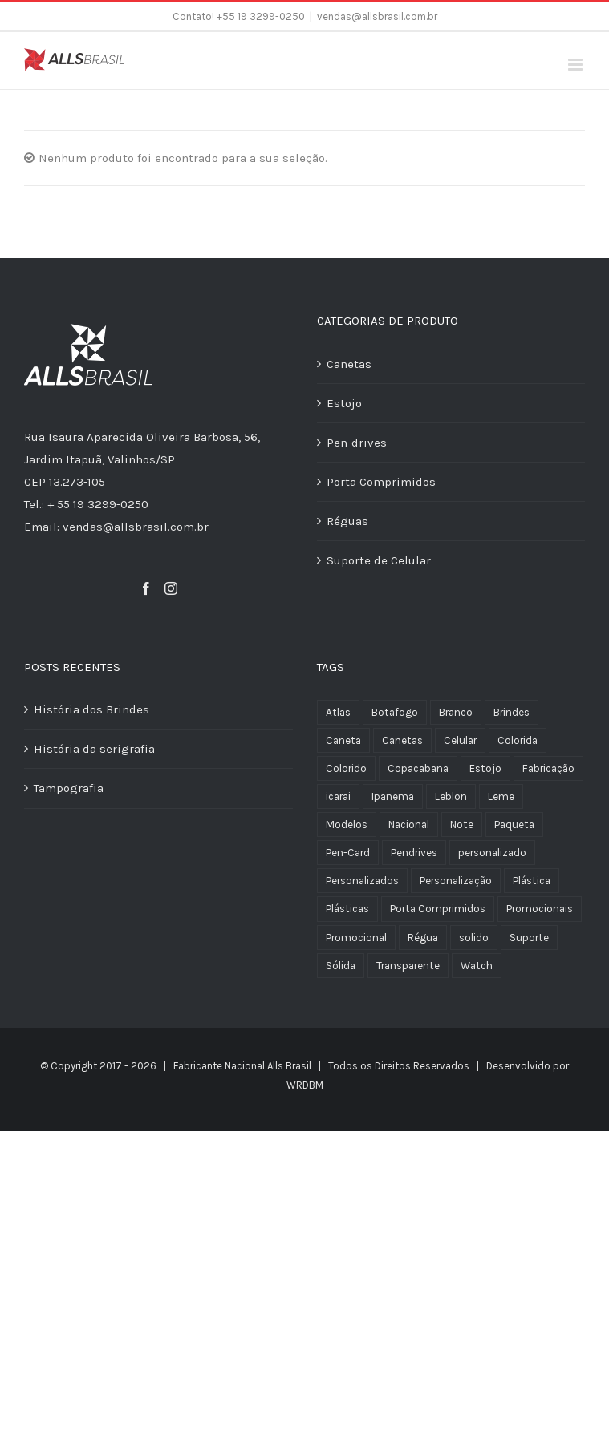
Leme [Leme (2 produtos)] (501, 796)
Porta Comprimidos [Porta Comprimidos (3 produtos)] (437, 909)
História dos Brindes (91, 709)
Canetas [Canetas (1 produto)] (402, 740)
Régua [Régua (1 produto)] (423, 938)
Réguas (347, 521)
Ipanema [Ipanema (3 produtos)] (392, 796)
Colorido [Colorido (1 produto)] (346, 768)
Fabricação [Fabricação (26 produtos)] (548, 768)
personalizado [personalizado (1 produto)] (492, 853)
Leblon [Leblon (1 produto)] (451, 796)
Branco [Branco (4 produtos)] (456, 712)
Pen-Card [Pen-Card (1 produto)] (348, 853)
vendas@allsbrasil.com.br (377, 16)
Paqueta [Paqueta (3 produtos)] (514, 824)
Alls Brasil (289, 1066)
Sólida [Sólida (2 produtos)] (340, 966)
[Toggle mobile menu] (576, 64)
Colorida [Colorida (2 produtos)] (517, 740)
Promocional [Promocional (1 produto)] (356, 938)
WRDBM (304, 1085)
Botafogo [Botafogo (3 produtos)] (394, 712)
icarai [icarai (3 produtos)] (338, 796)
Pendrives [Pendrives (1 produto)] (414, 853)
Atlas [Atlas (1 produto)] (338, 712)
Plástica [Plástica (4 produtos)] (531, 881)
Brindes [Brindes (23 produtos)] (511, 712)
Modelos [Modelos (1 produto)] (346, 824)
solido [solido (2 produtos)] (474, 938)
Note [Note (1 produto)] (461, 824)
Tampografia (69, 788)
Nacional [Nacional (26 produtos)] (408, 824)
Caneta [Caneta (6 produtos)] (343, 740)
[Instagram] (170, 588)
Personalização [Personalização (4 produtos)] (456, 881)
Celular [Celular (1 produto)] (460, 740)
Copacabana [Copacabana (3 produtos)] (418, 768)
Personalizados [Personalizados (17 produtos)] (362, 881)
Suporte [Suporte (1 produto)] (529, 938)
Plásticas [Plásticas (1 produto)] (347, 909)
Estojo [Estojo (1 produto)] (485, 768)
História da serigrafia (94, 749)
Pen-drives (357, 442)
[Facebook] (146, 588)
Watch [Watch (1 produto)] (477, 966)
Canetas (349, 364)
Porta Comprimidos (381, 482)
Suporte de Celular (379, 560)
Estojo (344, 403)
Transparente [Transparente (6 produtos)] (408, 966)
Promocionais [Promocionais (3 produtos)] (539, 909)
